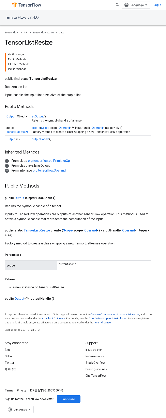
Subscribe (69, 399)
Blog (8, 349)
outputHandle (40, 139)
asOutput (38, 116)
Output (10, 116)
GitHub (9, 356)
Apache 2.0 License (53, 318)
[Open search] (117, 4)
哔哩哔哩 (10, 369)
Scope (45, 127)
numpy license (102, 322)
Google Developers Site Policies (107, 318)
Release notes (95, 356)
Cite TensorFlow (96, 375)
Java (61, 32)
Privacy (21, 390)
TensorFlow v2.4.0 (22, 17)
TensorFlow (11, 32)
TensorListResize (17, 131)
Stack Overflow (95, 362)
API (26, 32)
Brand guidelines (96, 369)
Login (157, 4)
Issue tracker (94, 349)
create (36, 127)
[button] (37, 161)
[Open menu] (6, 5)
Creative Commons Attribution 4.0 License (114, 314)
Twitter (9, 362)
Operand (64, 127)
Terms (9, 390)
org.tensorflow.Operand (49, 170)
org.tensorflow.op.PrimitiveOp (49, 161)
